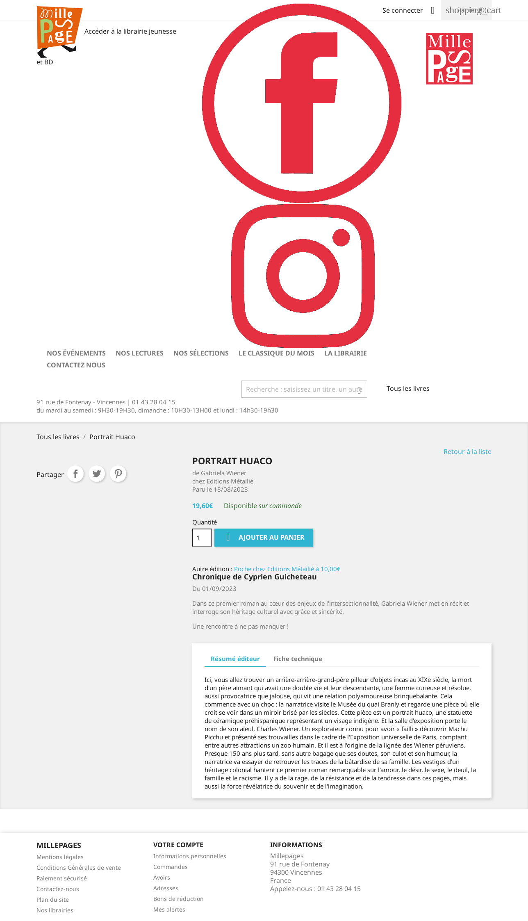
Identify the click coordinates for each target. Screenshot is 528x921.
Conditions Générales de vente (78, 867)
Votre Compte (178, 844)
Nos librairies (54, 910)
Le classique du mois (276, 353)
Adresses (165, 888)
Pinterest (118, 473)
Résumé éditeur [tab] (235, 658)
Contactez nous (76, 364)
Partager (75, 473)
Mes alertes (169, 909)
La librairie (345, 353)
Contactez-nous (57, 889)
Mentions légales (60, 857)
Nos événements (76, 353)
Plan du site (52, 899)
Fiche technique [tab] (297, 658)
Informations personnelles (189, 856)
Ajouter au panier (264, 537)
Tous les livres (408, 388)
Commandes (170, 867)
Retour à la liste (468, 451)
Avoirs (161, 877)
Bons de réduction (178, 899)
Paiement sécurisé (61, 878)
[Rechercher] (304, 389)
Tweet (97, 473)
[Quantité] (202, 538)
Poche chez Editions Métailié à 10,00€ (287, 569)
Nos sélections (201, 353)
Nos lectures (140, 353)
